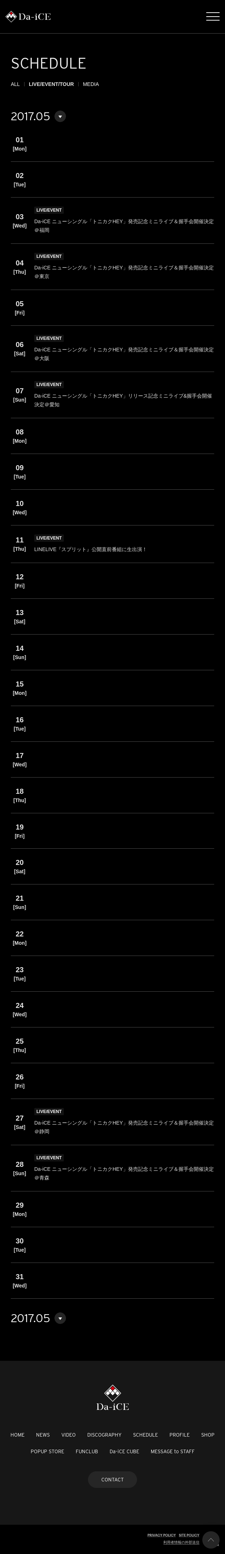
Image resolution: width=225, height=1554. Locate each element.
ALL (15, 84)
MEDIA (91, 84)
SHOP (208, 1435)
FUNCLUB (87, 1451)
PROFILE (179, 1435)
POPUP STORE (47, 1451)
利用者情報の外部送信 (181, 1542)
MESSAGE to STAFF (173, 1451)
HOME (17, 1435)
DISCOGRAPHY (104, 1435)
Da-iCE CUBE (124, 1451)
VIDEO (68, 1435)
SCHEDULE (145, 1435)
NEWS (43, 1435)
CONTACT (112, 1479)
